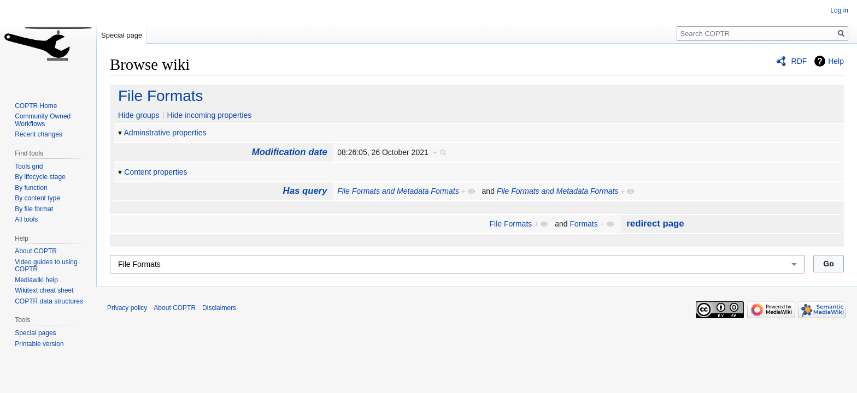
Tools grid (29, 166)
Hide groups (139, 115)
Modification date (289, 152)
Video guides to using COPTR (46, 265)
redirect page (655, 223)
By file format (34, 209)
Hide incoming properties (209, 115)
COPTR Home (36, 106)
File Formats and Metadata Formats (398, 191)
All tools (26, 219)
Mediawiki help (36, 280)
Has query (305, 191)
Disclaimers (219, 308)
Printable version (39, 344)
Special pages (35, 333)
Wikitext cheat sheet (44, 290)
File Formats (160, 95)
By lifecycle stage (40, 177)
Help (836, 61)
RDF (799, 61)
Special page (121, 35)
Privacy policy (127, 308)
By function (31, 188)
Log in (839, 10)
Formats (583, 223)
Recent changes (38, 134)
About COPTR (36, 251)
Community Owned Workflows (43, 120)
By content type (37, 198)
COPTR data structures (49, 301)
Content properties (155, 172)
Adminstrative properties (165, 132)
